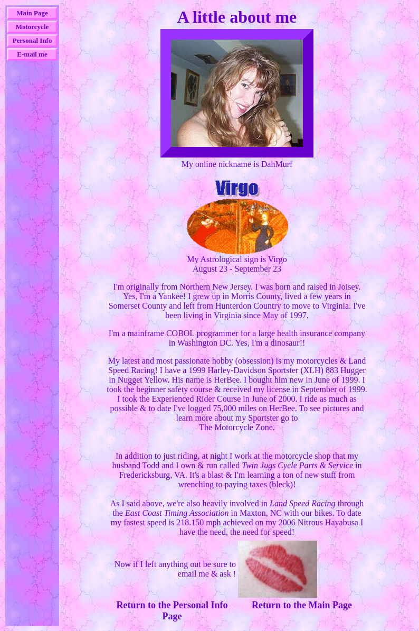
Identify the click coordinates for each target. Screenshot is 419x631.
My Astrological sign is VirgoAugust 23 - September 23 (237, 260)
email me (193, 573)
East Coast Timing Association (177, 512)
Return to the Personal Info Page (172, 610)
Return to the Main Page (302, 605)
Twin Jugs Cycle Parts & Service (297, 465)
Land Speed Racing (302, 503)
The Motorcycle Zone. (237, 427)
